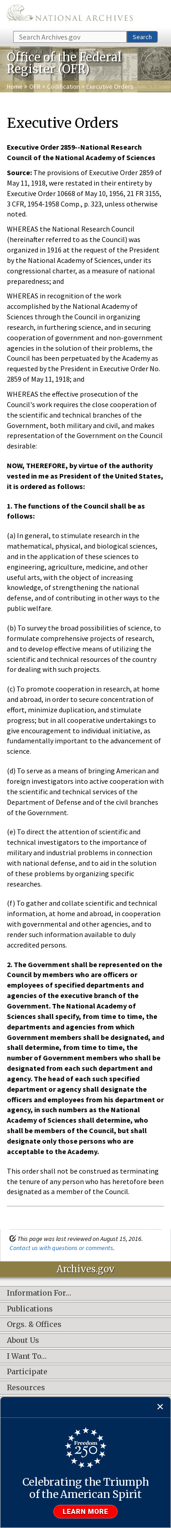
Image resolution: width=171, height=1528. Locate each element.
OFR (35, 86)
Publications (30, 1309)
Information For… (39, 1293)
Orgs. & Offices (34, 1325)
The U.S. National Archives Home (70, 15)
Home (15, 86)
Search (142, 37)
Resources (26, 1388)
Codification (63, 86)
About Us (23, 1340)
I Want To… (27, 1356)
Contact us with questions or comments (61, 1248)
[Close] (160, 1407)
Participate (27, 1372)
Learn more (86, 1512)
